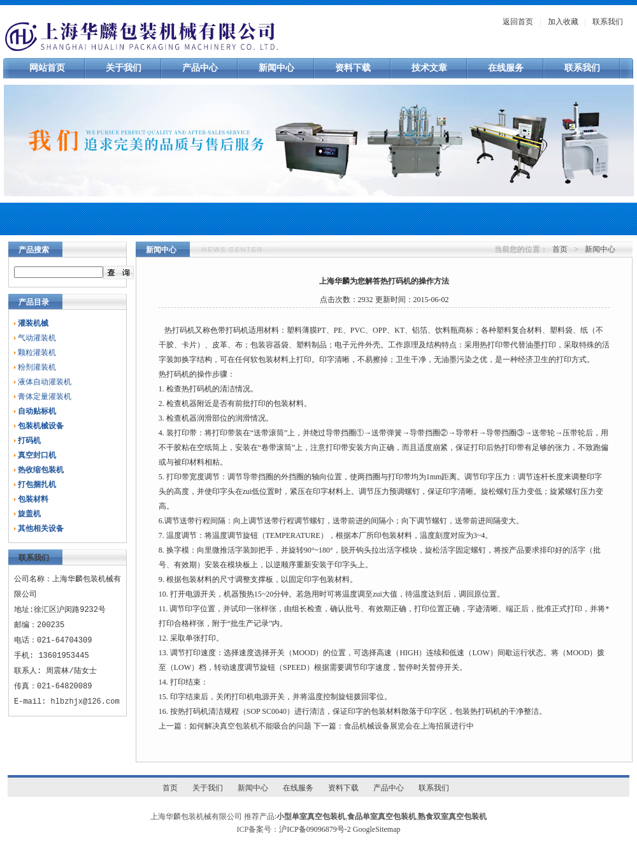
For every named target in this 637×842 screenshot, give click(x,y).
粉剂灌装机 (37, 367)
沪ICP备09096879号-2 (315, 829)
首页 (560, 249)
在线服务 (506, 68)
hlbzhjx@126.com (85, 701)
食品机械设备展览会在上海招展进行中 (409, 726)
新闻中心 (276, 68)
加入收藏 (563, 21)
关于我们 (123, 68)
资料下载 (353, 68)
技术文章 (429, 68)
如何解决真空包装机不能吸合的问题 (250, 726)
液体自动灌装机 (44, 381)
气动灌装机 (37, 337)
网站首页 (47, 68)
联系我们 (607, 21)
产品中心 (200, 68)
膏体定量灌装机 (44, 396)
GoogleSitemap (377, 829)
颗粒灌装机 (37, 352)
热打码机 (179, 330)
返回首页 (518, 21)
